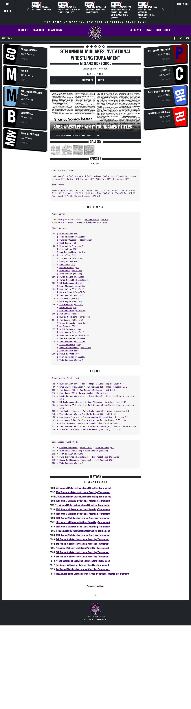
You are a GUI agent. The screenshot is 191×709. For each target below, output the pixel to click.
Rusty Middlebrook (86, 222)
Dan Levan (64, 314)
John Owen (64, 264)
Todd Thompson (66, 237)
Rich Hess (64, 271)
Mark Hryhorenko (67, 301)
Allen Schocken (67, 345)
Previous (87, 80)
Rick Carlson (66, 234)
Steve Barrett (66, 354)
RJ (76, 243)
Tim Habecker (66, 304)
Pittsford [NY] (104, 179)
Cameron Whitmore (68, 240)
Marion (24, 71)
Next (101, 80)
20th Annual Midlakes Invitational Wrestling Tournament (83, 496)
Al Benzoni (65, 326)
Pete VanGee (65, 274)
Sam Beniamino (66, 311)
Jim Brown (64, 320)
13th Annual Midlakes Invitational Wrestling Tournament (83, 522)
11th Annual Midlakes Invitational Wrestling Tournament (83, 531)
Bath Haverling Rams (159, 91)
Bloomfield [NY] (82, 176)
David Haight (66, 277)
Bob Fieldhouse (67, 338)
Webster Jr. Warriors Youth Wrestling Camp (42, 8)
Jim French (65, 332)
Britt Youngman (67, 329)
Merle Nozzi (65, 308)
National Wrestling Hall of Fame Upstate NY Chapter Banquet (69, 9)
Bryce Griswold (67, 323)
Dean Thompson (66, 286)
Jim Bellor (65, 255)
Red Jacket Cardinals (159, 113)
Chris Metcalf (66, 280)
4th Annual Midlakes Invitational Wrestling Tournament (83, 561)
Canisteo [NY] (99, 176)
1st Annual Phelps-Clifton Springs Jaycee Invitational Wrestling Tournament (92, 573)
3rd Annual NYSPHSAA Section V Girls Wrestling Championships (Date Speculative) (147, 12)
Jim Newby (64, 298)
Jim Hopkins (65, 249)
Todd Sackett (66, 360)
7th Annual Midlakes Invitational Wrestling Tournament (82, 548)
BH (75, 249)
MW (76, 261)
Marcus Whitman (30, 134)
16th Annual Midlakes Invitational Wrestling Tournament (83, 509)
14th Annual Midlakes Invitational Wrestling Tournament (83, 518)
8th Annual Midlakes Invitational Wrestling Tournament (82, 543)
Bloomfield (27, 113)
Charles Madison (67, 252)
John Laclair (66, 295)
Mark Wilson (65, 292)
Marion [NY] (73, 179)
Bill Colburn (66, 243)
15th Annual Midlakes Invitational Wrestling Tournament (83, 513)
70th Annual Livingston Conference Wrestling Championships (95, 9)
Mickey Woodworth (68, 317)
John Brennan (66, 341)
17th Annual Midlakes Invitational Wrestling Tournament (83, 505)
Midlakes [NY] (87, 179)
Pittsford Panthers (159, 50)
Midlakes (102, 222)
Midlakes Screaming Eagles (31, 93)
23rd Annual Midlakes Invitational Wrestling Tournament (83, 492)
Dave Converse (66, 335)
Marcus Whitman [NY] (85, 196)
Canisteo (80, 237)
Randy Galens (66, 261)
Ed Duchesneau (92, 219)
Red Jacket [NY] (121, 179)
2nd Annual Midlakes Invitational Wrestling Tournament (83, 569)
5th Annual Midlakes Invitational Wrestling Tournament (82, 556)
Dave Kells (65, 289)
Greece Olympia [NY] (119, 176)
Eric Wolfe (65, 246)
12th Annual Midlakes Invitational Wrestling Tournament (83, 526)
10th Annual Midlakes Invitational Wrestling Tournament (83, 535)
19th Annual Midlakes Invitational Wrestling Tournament (83, 501)
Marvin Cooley (66, 268)
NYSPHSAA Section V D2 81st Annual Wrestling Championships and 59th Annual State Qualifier (121, 12)
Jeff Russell (66, 351)
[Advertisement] (95, 621)
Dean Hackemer (66, 357)
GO (76, 234)
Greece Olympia (29, 50)
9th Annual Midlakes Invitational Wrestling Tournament (82, 539)
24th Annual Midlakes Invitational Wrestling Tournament (83, 488)
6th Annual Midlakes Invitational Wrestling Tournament (82, 552)
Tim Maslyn (65, 258)
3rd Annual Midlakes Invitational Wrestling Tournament (82, 565)
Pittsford (78, 289)
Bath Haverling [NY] (62, 176)
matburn (100, 586)
